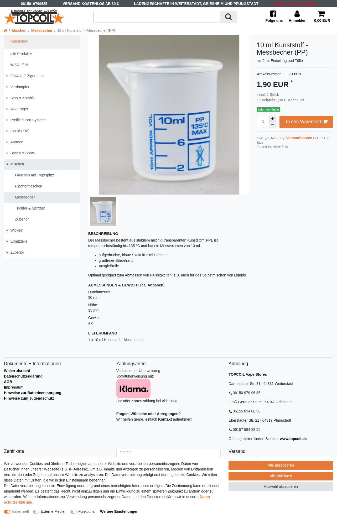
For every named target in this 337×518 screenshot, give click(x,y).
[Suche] (228, 16)
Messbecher (42, 30)
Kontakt (165, 419)
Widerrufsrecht (17, 371)
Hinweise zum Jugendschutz (29, 398)
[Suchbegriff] (157, 16)
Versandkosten (299, 138)
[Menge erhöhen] (272, 119)
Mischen (19, 30)
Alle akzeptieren (281, 465)
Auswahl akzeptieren (281, 486)
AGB (8, 382)
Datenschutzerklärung (23, 376)
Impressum (14, 387)
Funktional (87, 511)
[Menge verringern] (272, 125)
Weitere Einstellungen (119, 511)
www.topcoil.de (293, 439)
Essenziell (20, 511)
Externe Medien (53, 511)
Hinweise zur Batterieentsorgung (32, 393)
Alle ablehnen (281, 476)
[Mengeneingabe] (263, 122)
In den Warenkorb (306, 122)
